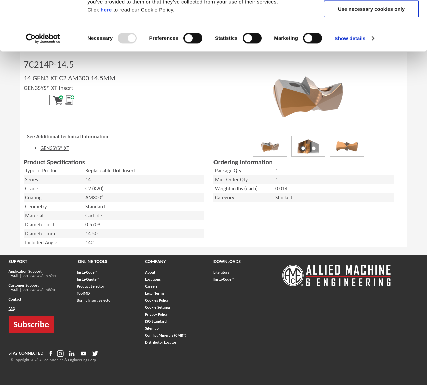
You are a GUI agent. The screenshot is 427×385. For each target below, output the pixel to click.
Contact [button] (15, 299)
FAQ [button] (12, 308)
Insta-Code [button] (85, 272)
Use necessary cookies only (371, 55)
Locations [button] (153, 279)
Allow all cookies (371, 16)
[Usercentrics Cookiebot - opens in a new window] (43, 85)
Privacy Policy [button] (156, 314)
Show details (350, 85)
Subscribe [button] (31, 324)
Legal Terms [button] (154, 293)
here (106, 56)
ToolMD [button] (83, 293)
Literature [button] (222, 272)
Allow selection (371, 36)
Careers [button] (151, 286)
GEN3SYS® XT (54, 148)
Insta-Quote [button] (86, 279)
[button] (152, 328)
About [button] (150, 272)
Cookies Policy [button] (157, 300)
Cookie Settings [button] (157, 307)
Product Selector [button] (90, 286)
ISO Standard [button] (156, 321)
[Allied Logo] (336, 285)
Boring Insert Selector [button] (94, 300)
